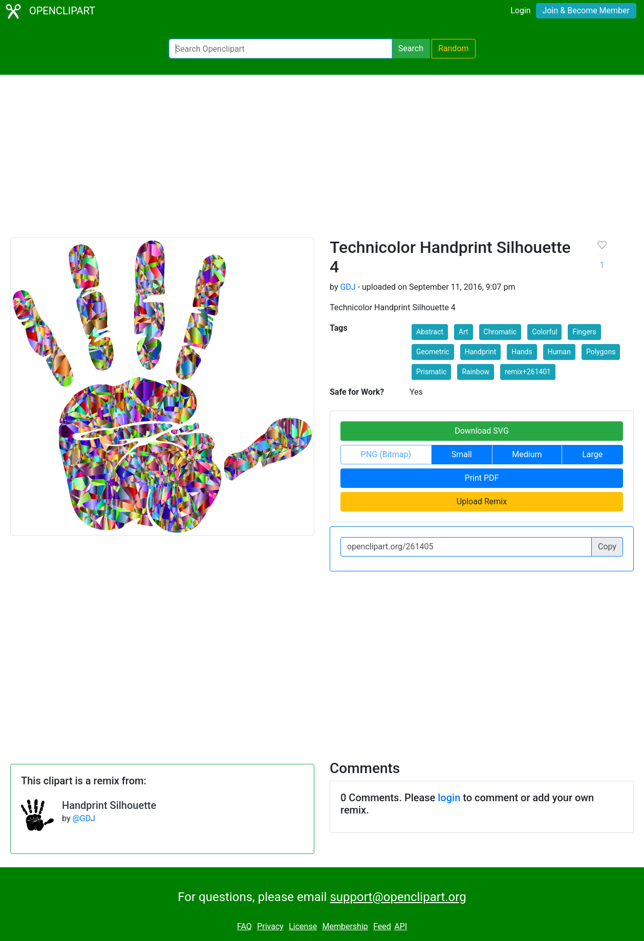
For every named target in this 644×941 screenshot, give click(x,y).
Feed (382, 926)
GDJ (347, 287)
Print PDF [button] (482, 478)
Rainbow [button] (475, 372)
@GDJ (83, 818)
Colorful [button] (544, 332)
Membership (345, 926)
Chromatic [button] (500, 332)
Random (453, 48)
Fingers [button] (584, 332)
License (303, 926)
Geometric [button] (432, 352)
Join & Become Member (586, 10)
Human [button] (559, 352)
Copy (607, 546)
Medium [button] (527, 454)
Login (520, 10)
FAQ (244, 926)
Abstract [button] (429, 332)
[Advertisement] (322, 160)
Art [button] (463, 332)
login (449, 798)
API (400, 926)
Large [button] (592, 454)
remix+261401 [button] (528, 372)
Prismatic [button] (431, 372)
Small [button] (462, 454)
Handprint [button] (481, 352)
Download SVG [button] (482, 431)
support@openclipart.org (398, 897)
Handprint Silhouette (109, 805)
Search (410, 48)
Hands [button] (521, 352)
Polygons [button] (600, 352)
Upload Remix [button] (482, 501)
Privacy (270, 926)
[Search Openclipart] (280, 48)
